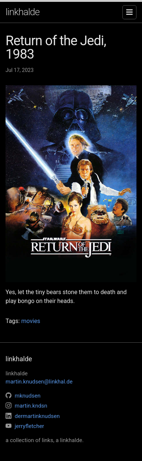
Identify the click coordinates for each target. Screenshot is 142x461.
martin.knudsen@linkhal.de (39, 381)
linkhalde (23, 11)
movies (30, 321)
